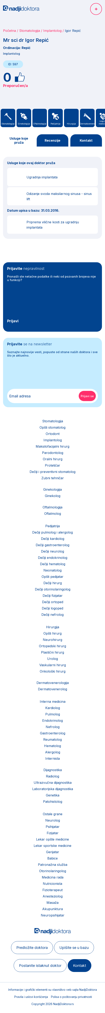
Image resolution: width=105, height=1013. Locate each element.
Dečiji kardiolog (52, 539)
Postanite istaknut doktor (40, 965)
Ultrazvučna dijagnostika (53, 783)
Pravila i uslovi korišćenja (31, 997)
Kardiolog (52, 708)
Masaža (52, 903)
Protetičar (52, 465)
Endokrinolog (52, 720)
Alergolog (52, 752)
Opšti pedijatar (52, 577)
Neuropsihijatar (52, 915)
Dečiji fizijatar (53, 596)
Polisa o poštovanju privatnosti (71, 997)
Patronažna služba (52, 865)
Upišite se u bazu (74, 947)
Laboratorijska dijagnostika (52, 789)
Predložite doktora (32, 947)
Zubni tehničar (52, 478)
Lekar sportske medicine (52, 846)
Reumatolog (52, 739)
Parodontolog (52, 453)
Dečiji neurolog (52, 551)
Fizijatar (53, 833)
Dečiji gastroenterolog (52, 545)
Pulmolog (52, 714)
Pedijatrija (52, 526)
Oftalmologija (52, 507)
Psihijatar (53, 827)
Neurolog (52, 820)
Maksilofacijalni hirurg (52, 446)
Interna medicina (52, 701)
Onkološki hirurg (52, 671)
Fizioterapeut (52, 890)
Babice (52, 858)
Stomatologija (29, 31)
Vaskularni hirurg (52, 665)
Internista (52, 758)
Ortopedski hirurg (52, 646)
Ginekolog (52, 496)
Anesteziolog (53, 896)
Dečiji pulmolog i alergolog (52, 532)
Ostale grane (52, 814)
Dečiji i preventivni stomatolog (52, 472)
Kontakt (86, 140)
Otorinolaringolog (52, 871)
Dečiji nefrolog (52, 615)
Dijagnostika (52, 770)
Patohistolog (52, 802)
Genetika (52, 795)
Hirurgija (52, 627)
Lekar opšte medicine (52, 839)
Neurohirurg (52, 640)
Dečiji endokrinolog (52, 558)
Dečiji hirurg (52, 583)
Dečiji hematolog (52, 564)
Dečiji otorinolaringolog (52, 589)
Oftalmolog (52, 514)
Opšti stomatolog (52, 427)
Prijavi (13, 321)
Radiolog (52, 776)
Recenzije (52, 140)
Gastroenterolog (52, 733)
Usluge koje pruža (19, 140)
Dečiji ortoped (52, 602)
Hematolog (52, 746)
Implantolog (52, 31)
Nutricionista (52, 884)
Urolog (52, 659)
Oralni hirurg (52, 459)
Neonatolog (52, 570)
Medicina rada (52, 877)
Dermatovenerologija (52, 683)
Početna (9, 31)
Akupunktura (52, 909)
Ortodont (53, 434)
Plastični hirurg (52, 652)
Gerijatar (52, 852)
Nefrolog (53, 727)
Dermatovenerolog (52, 689)
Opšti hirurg (52, 633)
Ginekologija (52, 489)
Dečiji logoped (52, 608)
